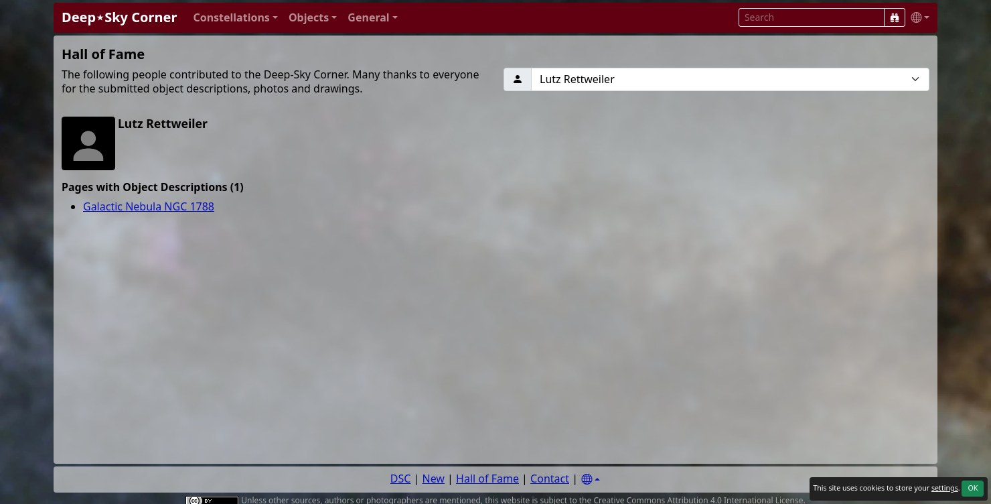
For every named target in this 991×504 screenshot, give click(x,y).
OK (973, 488)
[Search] (894, 17)
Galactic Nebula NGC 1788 (148, 206)
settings (944, 488)
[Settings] (591, 479)
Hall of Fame (487, 478)
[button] (235, 17)
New (434, 478)
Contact (549, 478)
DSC (400, 478)
